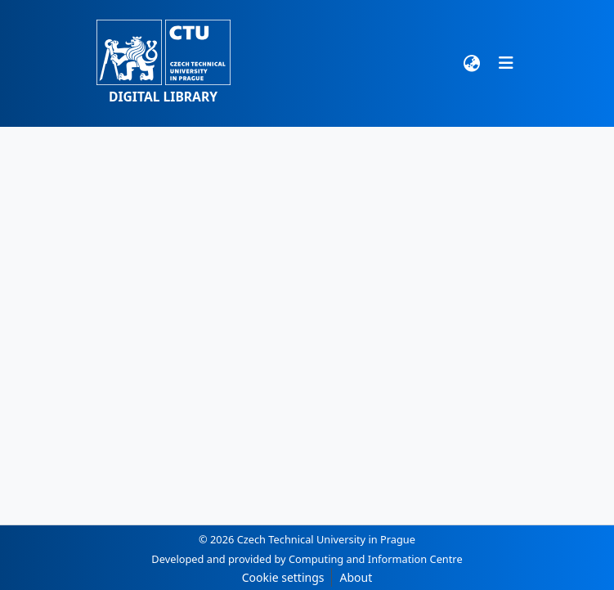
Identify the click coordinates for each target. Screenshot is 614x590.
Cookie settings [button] (283, 577)
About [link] (355, 577)
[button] (163, 63)
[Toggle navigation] (506, 63)
